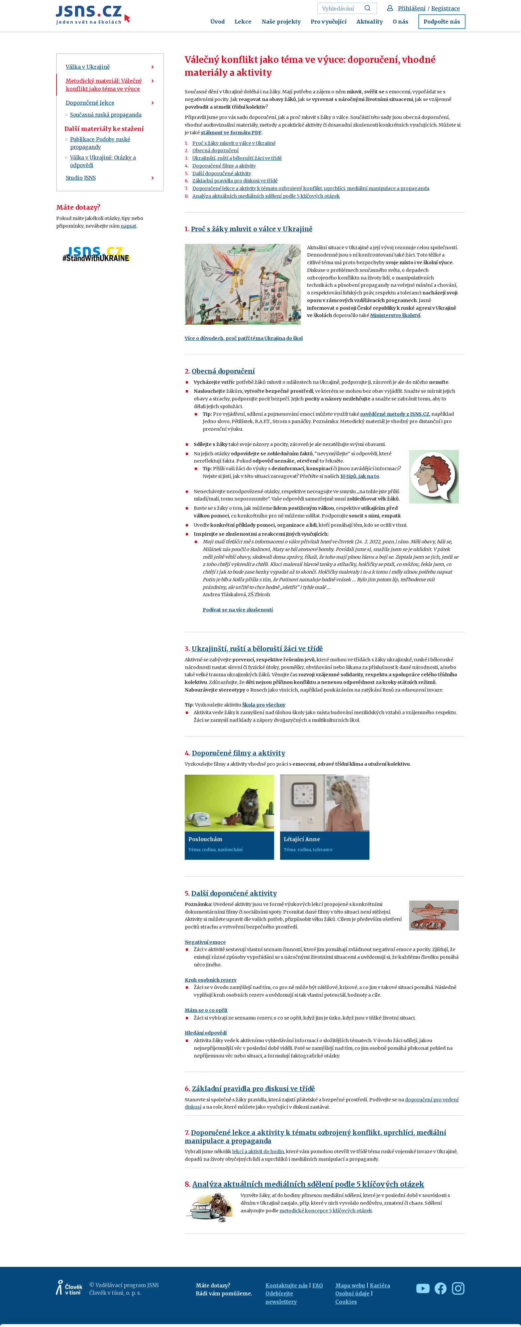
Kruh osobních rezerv (211, 980)
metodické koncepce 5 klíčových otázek (325, 1211)
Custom (466, 1293)
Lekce (243, 21)
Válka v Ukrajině (88, 66)
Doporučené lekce (90, 102)
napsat (128, 226)
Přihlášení (412, 8)
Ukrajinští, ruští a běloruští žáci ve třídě (237, 158)
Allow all (466, 1278)
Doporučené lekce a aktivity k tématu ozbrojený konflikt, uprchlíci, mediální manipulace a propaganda (310, 188)
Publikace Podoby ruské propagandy (100, 143)
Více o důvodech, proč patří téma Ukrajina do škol (244, 338)
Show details (102, 1318)
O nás (400, 21)
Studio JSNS (81, 177)
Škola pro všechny (263, 705)
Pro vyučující (329, 21)
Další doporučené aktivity (221, 173)
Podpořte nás (442, 21)
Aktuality (370, 21)
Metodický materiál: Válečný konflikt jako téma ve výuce (104, 84)
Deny (466, 1307)
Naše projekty (281, 21)
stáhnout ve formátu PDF (231, 133)
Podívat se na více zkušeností (238, 610)
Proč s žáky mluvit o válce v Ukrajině (233, 143)
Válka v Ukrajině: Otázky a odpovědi (103, 161)
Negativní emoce (205, 942)
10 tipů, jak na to (359, 476)
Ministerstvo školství (395, 315)
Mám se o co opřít (206, 1010)
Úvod (217, 21)
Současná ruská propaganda (106, 115)
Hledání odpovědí (206, 1033)
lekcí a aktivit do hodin (258, 1152)
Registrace (445, 8)
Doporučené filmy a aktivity (224, 166)
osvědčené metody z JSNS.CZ (394, 414)
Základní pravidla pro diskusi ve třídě (234, 181)
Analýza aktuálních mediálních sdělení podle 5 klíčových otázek (266, 196)
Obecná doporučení (215, 151)
